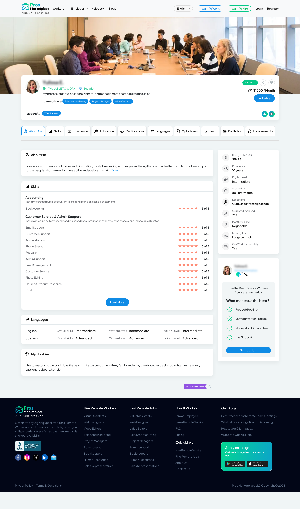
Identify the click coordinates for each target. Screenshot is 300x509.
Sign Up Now (248, 350)
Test (210, 131)
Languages (160, 131)
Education (104, 131)
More (114, 170)
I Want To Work (210, 8)
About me (33, 131)
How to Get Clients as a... (237, 428)
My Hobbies (187, 131)
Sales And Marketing (97, 434)
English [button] (182, 8)
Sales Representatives (98, 466)
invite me (264, 98)
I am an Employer (186, 416)
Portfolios (232, 131)
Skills (55, 131)
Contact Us (182, 469)
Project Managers (95, 441)
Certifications (132, 131)
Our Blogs (228, 408)
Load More (117, 302)
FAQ (178, 428)
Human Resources (96, 459)
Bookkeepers (93, 453)
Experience (78, 131)
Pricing (179, 434)
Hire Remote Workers (100, 408)
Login (259, 8)
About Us (181, 462)
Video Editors (92, 428)
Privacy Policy (24, 485)
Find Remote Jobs (143, 408)
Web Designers (94, 422)
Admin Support (93, 447)
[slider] (188, 208)
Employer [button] (78, 8)
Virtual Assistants (95, 416)
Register (273, 8)
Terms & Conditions (49, 485)
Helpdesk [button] (97, 8)
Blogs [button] (112, 8)
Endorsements (260, 131)
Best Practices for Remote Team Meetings (249, 416)
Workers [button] (58, 8)
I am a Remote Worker (189, 422)
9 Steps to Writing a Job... (237, 434)
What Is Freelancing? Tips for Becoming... (248, 422)
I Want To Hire (239, 8)
